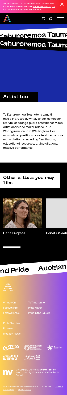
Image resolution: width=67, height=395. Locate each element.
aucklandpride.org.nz (44, 6)
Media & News (11, 333)
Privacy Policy (24, 389)
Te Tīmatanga (36, 302)
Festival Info (10, 307)
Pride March (35, 307)
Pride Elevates (11, 323)
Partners (8, 328)
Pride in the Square (39, 313)
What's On (9, 302)
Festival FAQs (11, 313)
